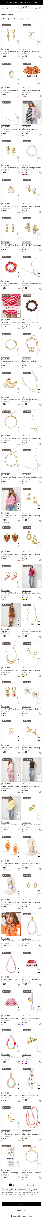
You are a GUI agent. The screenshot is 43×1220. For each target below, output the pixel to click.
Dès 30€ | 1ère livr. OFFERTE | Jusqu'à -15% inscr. (21, 2)
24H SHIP (6, 49)
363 (33, 1185)
